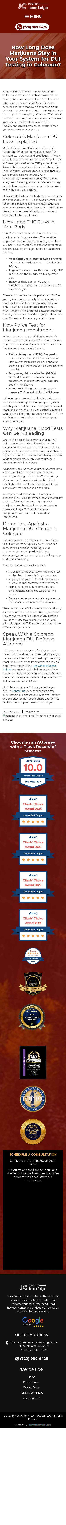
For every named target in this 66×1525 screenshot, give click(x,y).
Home (31, 1398)
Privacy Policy (31, 1408)
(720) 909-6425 (34, 1379)
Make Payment (31, 1419)
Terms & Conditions (31, 1414)
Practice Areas (31, 1403)
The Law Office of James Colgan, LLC (34, 1363)
